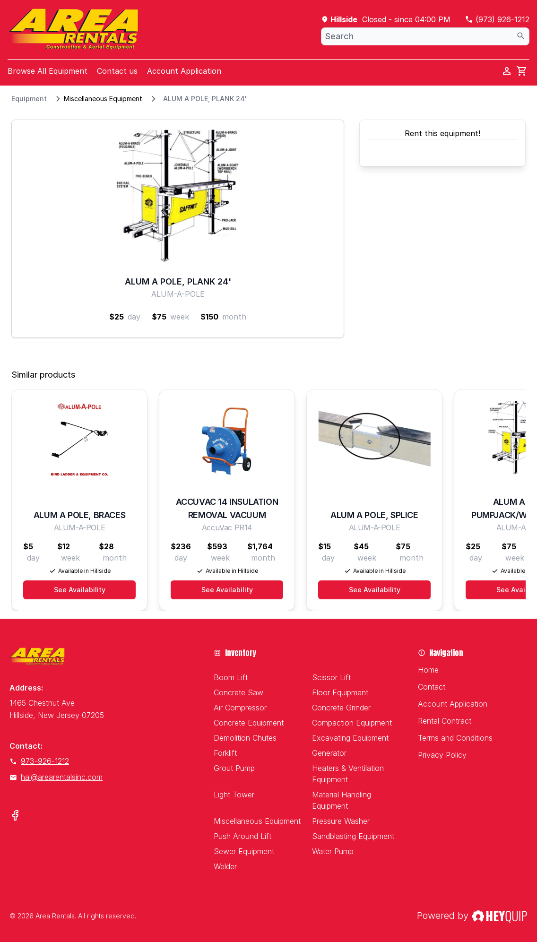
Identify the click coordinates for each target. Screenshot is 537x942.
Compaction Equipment (352, 722)
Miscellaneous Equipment (103, 99)
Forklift (225, 753)
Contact (431, 686)
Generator (329, 753)
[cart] (521, 70)
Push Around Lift (242, 836)
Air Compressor (240, 707)
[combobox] (425, 36)
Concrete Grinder (341, 707)
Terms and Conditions (455, 738)
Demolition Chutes (245, 738)
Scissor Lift (331, 677)
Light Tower (234, 794)
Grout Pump (234, 768)
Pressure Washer (341, 821)
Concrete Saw (238, 692)
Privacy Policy (442, 755)
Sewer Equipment (244, 851)
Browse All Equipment (47, 71)
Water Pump (333, 851)
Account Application (184, 71)
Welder (225, 866)
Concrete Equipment (249, 722)
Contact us (117, 71)
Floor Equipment (340, 692)
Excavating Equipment (350, 738)
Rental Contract (444, 721)
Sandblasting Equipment (353, 836)
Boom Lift (231, 677)
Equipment (29, 99)
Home (428, 669)
